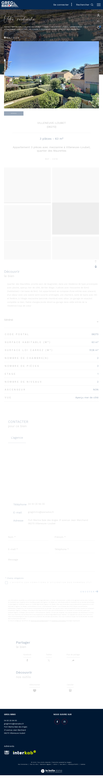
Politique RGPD (73, 768)
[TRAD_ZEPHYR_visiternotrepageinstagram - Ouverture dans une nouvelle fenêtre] (63, 724)
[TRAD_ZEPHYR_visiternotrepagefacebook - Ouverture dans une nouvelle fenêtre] (56, 724)
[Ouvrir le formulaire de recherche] (84, 5)
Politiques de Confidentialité (39, 620)
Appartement (76, 27)
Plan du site (34, 768)
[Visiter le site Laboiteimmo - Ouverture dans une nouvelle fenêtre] (51, 773)
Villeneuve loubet (59, 27)
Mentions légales (45, 768)
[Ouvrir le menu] (98, 4)
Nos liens (63, 768)
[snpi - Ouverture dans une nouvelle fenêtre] (6, 756)
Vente (46, 27)
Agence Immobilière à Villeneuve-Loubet (22, 27)
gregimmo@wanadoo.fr (41, 512)
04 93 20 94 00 (36, 504)
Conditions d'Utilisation (59, 620)
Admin (55, 768)
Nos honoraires (23, 768)
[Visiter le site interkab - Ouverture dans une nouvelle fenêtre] (23, 756)
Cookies (82, 768)
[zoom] (27, 169)
